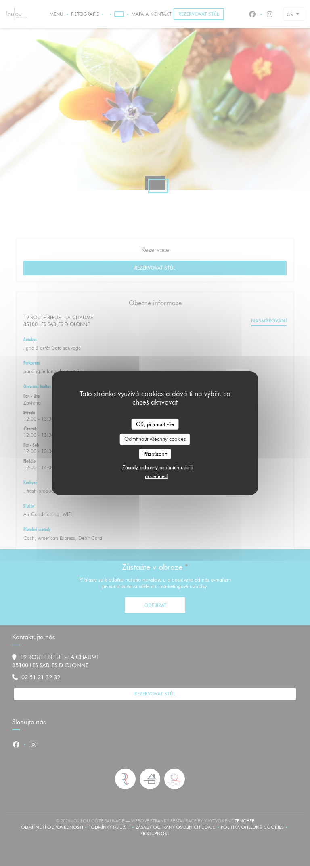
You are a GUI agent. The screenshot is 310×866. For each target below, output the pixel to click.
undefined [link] (156, 476)
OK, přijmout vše (155, 423)
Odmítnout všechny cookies (155, 439)
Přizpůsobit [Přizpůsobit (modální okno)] (155, 454)
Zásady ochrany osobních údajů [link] (157, 467)
